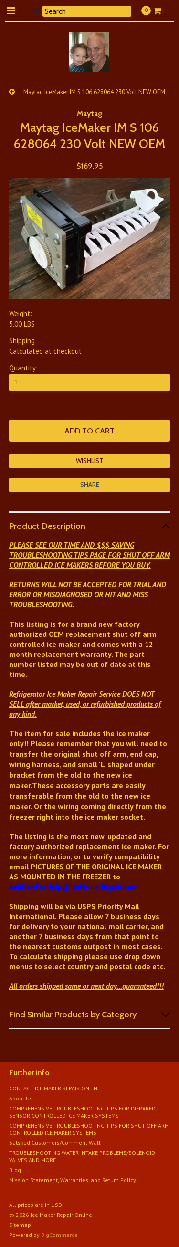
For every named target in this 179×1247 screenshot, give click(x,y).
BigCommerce (59, 1234)
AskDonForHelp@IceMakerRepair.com (73, 886)
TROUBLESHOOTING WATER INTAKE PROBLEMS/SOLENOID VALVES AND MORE (82, 1156)
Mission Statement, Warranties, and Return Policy (72, 1180)
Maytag (90, 113)
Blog (15, 1169)
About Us (20, 1098)
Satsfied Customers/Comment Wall (55, 1142)
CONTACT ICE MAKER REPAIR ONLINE (54, 1088)
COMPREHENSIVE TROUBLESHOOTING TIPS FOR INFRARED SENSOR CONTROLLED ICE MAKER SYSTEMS (82, 1112)
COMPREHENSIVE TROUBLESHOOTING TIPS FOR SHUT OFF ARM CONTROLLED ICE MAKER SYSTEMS (89, 1129)
